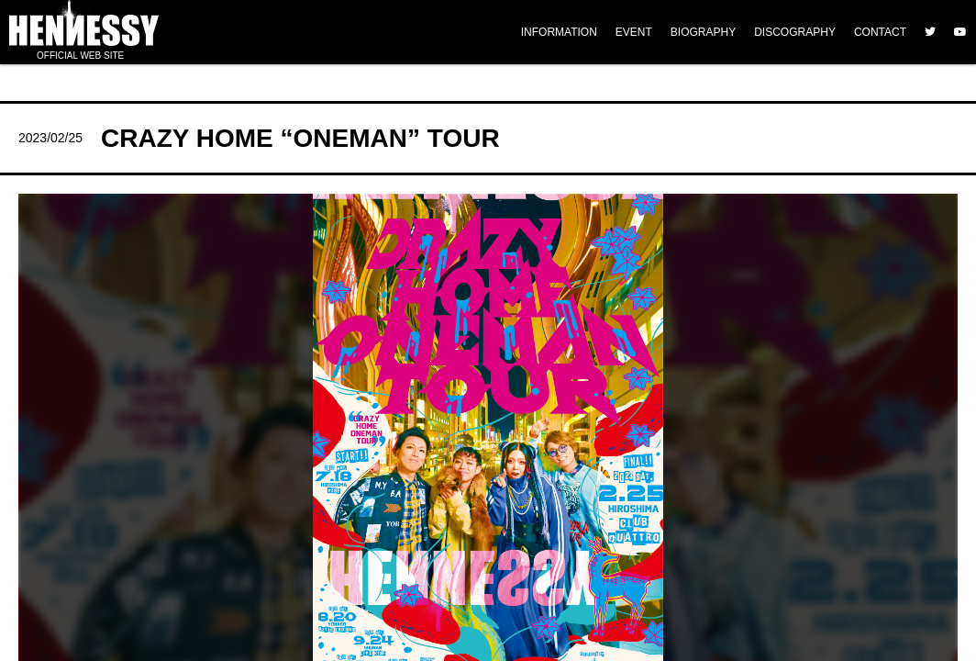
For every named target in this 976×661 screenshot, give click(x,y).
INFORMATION (559, 32)
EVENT (634, 32)
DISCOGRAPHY (795, 32)
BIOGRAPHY (703, 32)
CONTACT (880, 32)
